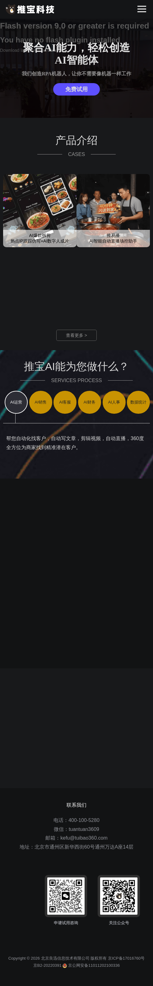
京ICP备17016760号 (126, 958)
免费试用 (76, 89)
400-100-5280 (84, 820)
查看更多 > (76, 335)
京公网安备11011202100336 (91, 965)
